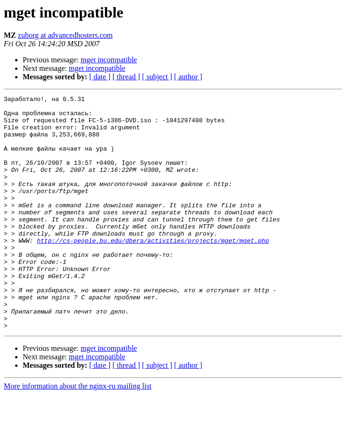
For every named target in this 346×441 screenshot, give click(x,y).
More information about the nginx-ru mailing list (78, 433)
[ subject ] (157, 77)
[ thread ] (126, 77)
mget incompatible (109, 60)
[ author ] (188, 77)
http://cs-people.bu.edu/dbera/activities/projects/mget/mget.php (153, 270)
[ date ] (99, 77)
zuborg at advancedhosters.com (65, 35)
